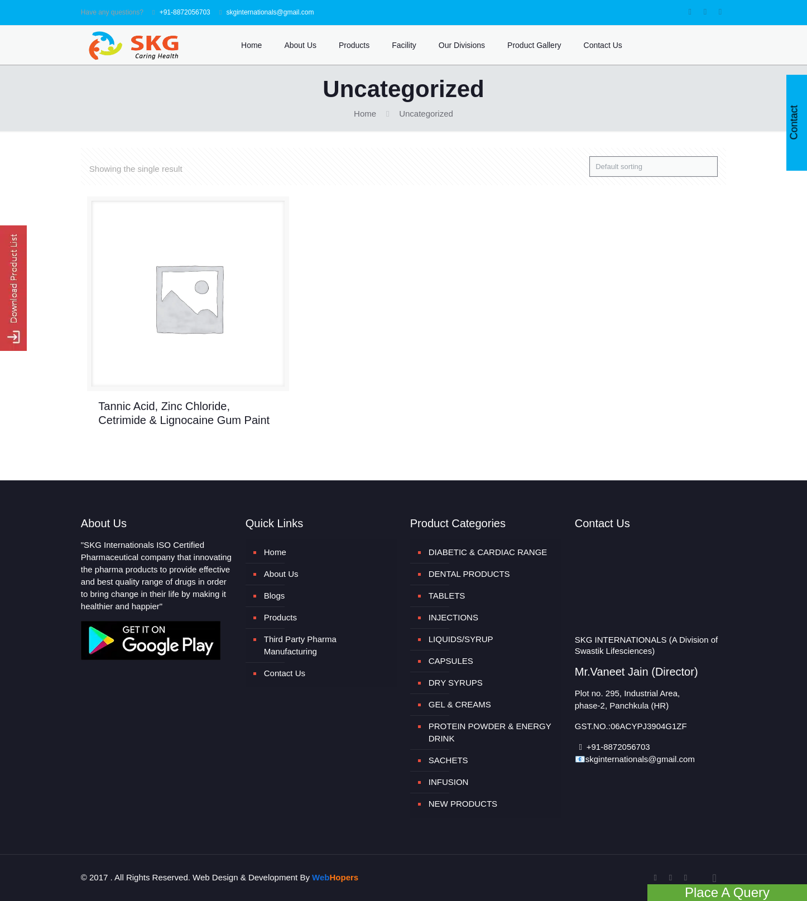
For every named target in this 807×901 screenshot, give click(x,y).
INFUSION (449, 782)
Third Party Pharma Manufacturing (300, 645)
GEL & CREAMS (460, 704)
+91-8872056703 (185, 12)
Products (280, 617)
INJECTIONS (453, 617)
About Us (281, 574)
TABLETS (447, 595)
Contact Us (284, 673)
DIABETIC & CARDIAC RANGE (488, 552)
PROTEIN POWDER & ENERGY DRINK (490, 732)
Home (365, 113)
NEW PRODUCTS (463, 803)
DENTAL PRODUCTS (469, 574)
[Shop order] (653, 166)
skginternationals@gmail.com (270, 12)
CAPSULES (451, 661)
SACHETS (448, 760)
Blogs (274, 595)
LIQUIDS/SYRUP (461, 639)
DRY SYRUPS (456, 682)
